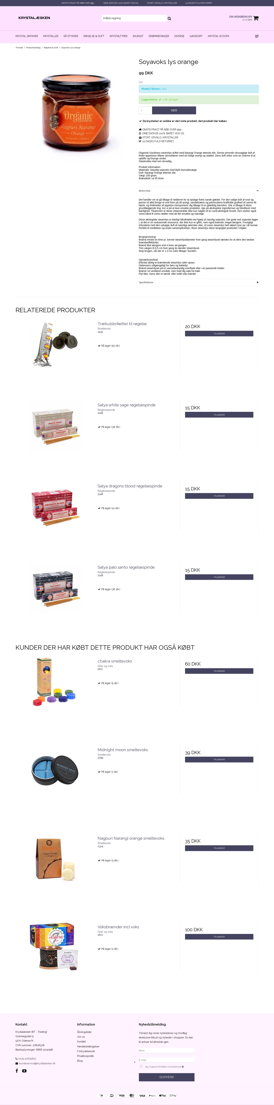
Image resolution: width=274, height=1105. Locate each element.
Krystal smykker (27, 36)
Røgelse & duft (94, 36)
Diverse (179, 36)
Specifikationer (146, 282)
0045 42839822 (26, 1058)
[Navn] (167, 1050)
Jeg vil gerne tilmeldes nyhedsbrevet (169, 1066)
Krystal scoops (218, 36)
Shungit (138, 36)
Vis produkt (219, 333)
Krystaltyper (118, 36)
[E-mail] (167, 1059)
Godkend (166, 1077)
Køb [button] (174, 110)
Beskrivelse (144, 190)
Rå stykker (71, 36)
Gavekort (196, 36)
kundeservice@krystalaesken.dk (37, 1063)
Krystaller (50, 36)
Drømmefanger (159, 36)
